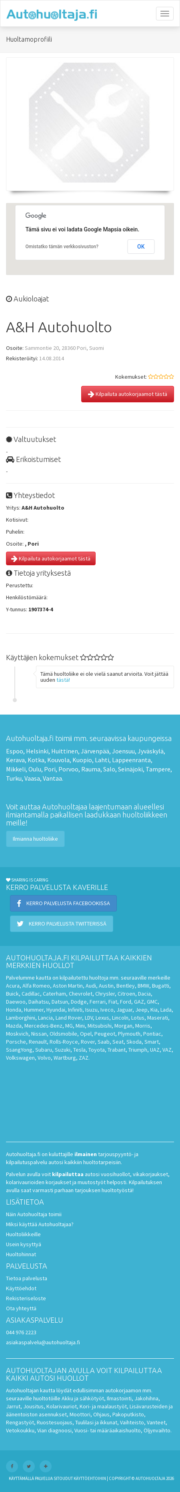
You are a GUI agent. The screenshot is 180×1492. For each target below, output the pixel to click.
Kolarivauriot (61, 1406)
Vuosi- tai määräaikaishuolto (107, 1430)
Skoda (134, 1041)
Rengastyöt (20, 1422)
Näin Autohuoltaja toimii (34, 1214)
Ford (125, 1001)
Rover (88, 1041)
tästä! (63, 679)
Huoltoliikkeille (23, 1234)
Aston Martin (68, 985)
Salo (109, 769)
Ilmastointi (119, 1398)
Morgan (123, 1025)
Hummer (34, 1009)
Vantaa (52, 778)
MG (69, 1025)
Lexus (102, 1017)
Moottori (80, 1414)
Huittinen (64, 751)
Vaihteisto (132, 1422)
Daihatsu (38, 1001)
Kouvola (58, 760)
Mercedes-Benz (43, 1025)
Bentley (125, 985)
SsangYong (19, 1049)
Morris (142, 1025)
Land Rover (69, 1017)
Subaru (43, 1049)
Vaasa (32, 778)
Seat (118, 1041)
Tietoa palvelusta (26, 1278)
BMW (143, 985)
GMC (152, 1001)
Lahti (102, 760)
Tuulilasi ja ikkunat (96, 1422)
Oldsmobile (63, 1033)
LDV (89, 1017)
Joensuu (123, 751)
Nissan (39, 1033)
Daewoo (16, 1001)
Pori (50, 769)
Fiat (112, 1001)
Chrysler (105, 993)
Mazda (14, 1025)
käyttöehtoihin (90, 1478)
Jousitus (33, 1406)
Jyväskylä (151, 751)
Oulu (34, 769)
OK (141, 246)
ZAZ (83, 1057)
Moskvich (17, 1033)
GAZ (139, 1001)
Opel (86, 1033)
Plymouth (129, 1033)
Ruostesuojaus (54, 1422)
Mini (80, 1025)
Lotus (137, 1017)
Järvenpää (95, 751)
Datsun (60, 1001)
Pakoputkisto (128, 1414)
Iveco (107, 1009)
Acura (13, 985)
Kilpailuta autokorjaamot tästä (127, 394)
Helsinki (37, 751)
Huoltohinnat (21, 1254)
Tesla (79, 1049)
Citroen (126, 993)
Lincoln (120, 1017)
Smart (151, 1041)
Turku (14, 778)
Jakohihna (146, 1398)
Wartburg (65, 1057)
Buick (12, 993)
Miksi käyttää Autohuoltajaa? (40, 1224)
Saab (104, 1041)
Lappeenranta (131, 760)
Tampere (158, 769)
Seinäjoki (130, 769)
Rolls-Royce (64, 1041)
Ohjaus (101, 1414)
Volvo (44, 1057)
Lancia (45, 1017)
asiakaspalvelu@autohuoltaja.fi (43, 1342)
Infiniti (75, 1009)
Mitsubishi (100, 1025)
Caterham (54, 993)
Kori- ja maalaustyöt (103, 1406)
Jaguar (124, 1009)
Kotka (36, 760)
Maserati (157, 1017)
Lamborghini (20, 1017)
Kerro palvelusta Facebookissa (63, 903)
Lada (166, 1009)
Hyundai (55, 1009)
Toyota (96, 1049)
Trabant (117, 1049)
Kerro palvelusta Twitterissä (61, 923)
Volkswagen (20, 1057)
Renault (38, 1041)
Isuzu (91, 1009)
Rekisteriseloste (26, 1298)
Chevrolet (80, 993)
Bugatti (160, 985)
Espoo (14, 751)
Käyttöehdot (21, 1288)
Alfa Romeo (36, 985)
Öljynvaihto (157, 1430)
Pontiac (152, 1033)
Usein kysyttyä (23, 1244)
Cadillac (31, 993)
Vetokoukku (20, 1430)
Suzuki (62, 1049)
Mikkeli (16, 769)
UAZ (155, 1049)
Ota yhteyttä (21, 1308)
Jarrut (13, 1406)
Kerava (15, 760)
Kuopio (82, 760)
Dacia (144, 993)
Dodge (79, 1001)
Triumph (137, 1049)
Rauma (90, 769)
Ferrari (98, 1001)
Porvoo (68, 769)
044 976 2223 (21, 1332)
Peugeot (104, 1033)
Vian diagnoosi (54, 1430)
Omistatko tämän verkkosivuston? (62, 246)
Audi (91, 985)
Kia (154, 1009)
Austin (106, 985)
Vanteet (156, 1422)
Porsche (16, 1041)
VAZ (167, 1049)
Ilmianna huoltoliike (35, 838)
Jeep (141, 1009)
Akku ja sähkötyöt (83, 1398)
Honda (13, 1009)
